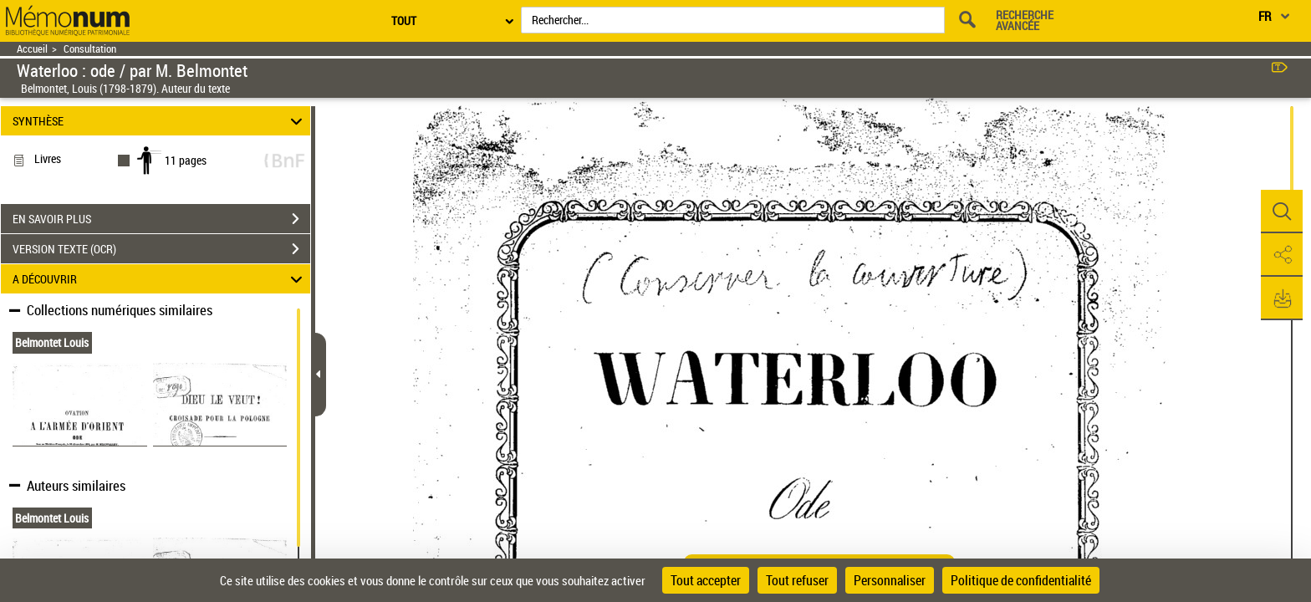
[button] (1282, 211)
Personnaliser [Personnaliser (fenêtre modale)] (890, 580)
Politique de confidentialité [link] (1021, 580)
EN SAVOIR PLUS (161, 219)
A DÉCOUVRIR (160, 278)
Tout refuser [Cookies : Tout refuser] (797, 580)
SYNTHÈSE (160, 120)
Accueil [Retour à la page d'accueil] (32, 49)
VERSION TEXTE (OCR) (161, 249)
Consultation (90, 49)
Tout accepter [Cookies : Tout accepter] (706, 580)
